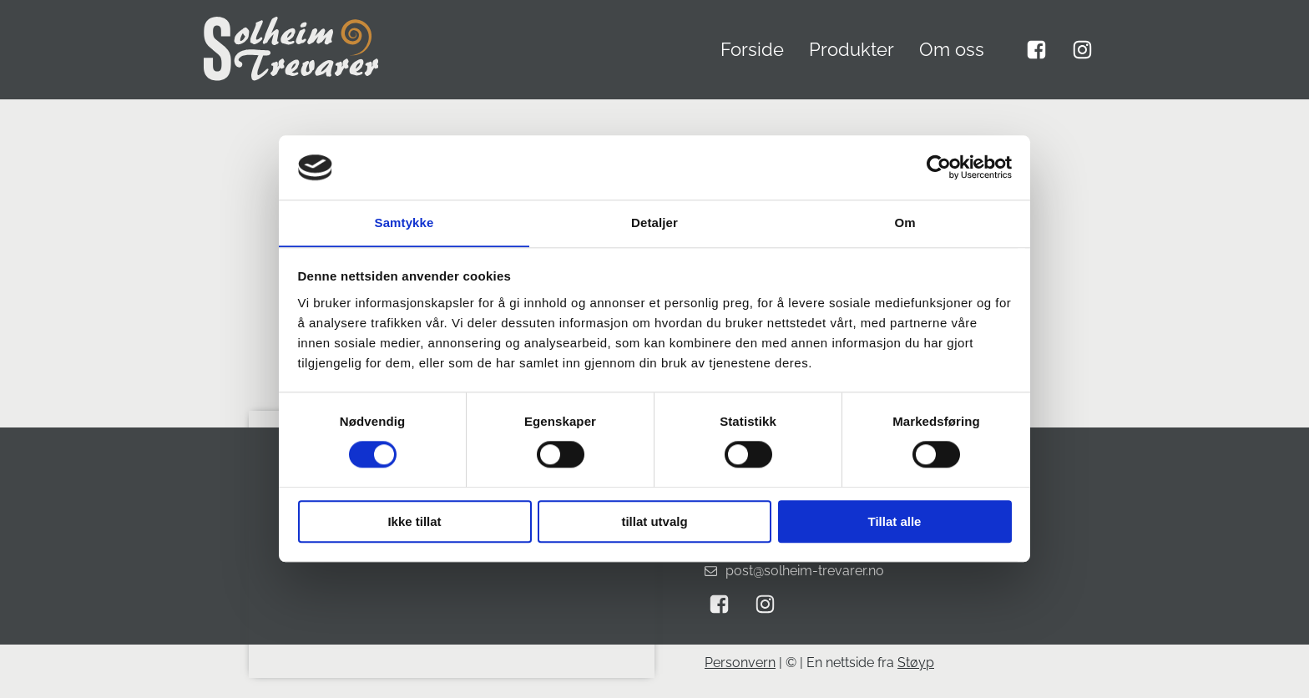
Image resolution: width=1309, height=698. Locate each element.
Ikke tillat (414, 521)
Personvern (740, 662)
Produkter (851, 49)
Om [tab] (904, 222)
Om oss (951, 49)
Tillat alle (895, 521)
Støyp (915, 662)
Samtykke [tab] (404, 222)
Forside (752, 49)
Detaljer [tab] (654, 222)
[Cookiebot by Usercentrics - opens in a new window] (939, 167)
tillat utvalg (654, 521)
